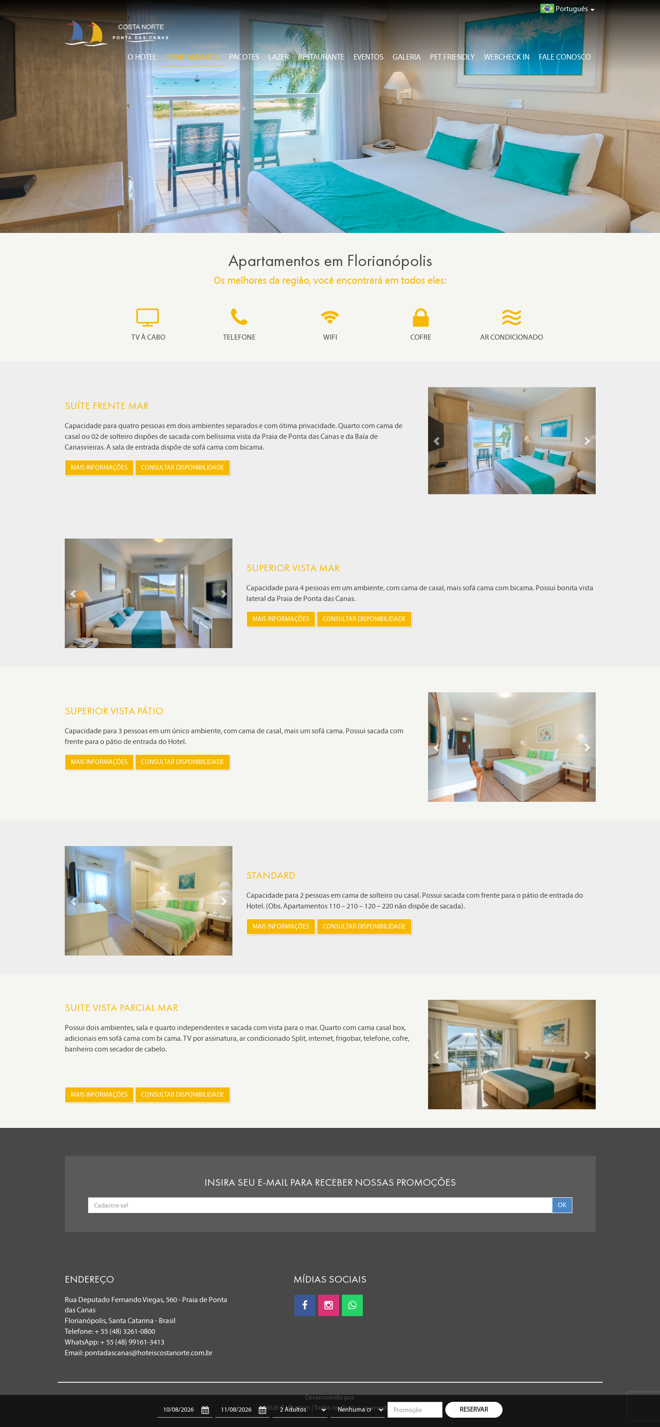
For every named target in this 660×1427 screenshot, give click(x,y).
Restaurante (321, 57)
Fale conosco (565, 57)
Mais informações (99, 467)
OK (562, 1205)
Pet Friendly (452, 57)
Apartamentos (193, 57)
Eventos (368, 57)
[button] (436, 440)
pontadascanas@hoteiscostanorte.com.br (148, 1352)
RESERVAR (474, 1409)
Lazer (278, 57)
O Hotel (142, 57)
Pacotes (244, 57)
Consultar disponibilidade (182, 467)
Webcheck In (507, 57)
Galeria (407, 57)
